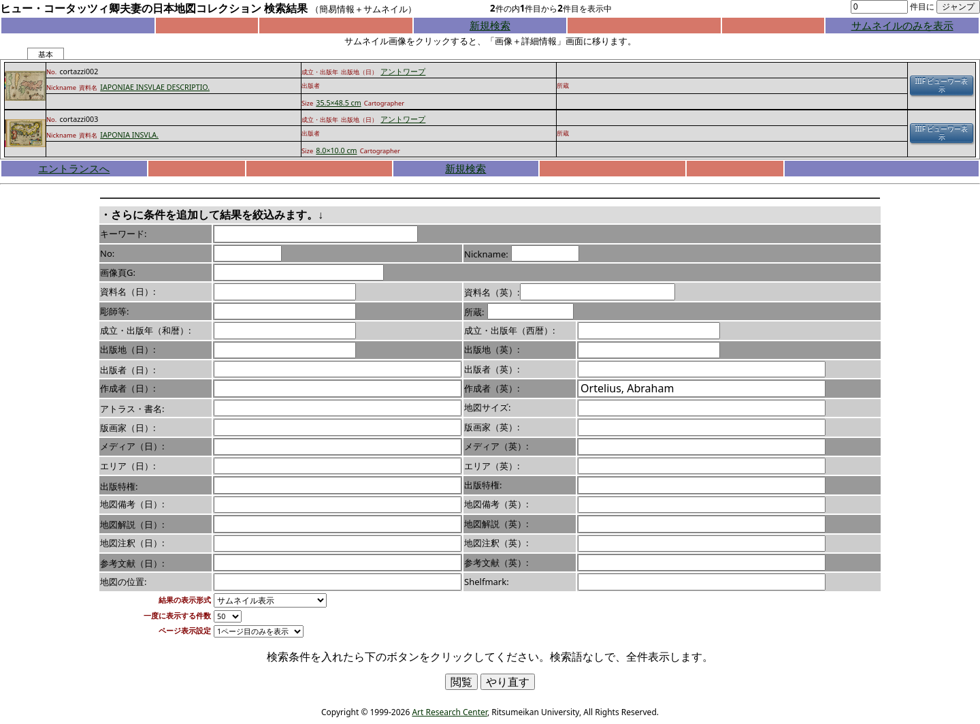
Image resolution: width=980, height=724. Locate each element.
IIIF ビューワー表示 (941, 85)
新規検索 (490, 25)
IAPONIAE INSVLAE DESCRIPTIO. (155, 87)
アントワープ (402, 71)
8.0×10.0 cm (336, 150)
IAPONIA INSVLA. (129, 135)
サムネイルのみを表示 (902, 25)
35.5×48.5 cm (338, 103)
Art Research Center (449, 712)
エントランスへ (74, 168)
